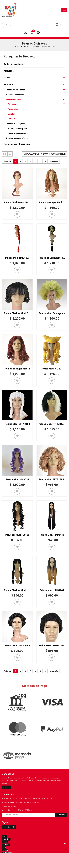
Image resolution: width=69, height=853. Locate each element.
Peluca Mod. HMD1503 (17, 257)
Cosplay (11, 114)
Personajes (13, 109)
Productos (24, 46)
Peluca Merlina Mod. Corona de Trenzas (25, 313)
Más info (6, 787)
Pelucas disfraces (48, 46)
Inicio (16, 46)
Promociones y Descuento (17, 144)
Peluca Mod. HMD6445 (52, 534)
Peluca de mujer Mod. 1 (17, 368)
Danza (7, 77)
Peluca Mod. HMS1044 (52, 590)
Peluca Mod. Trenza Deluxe (18, 202)
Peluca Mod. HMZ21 (52, 368)
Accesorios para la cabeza (17, 133)
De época (12, 104)
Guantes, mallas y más (15, 124)
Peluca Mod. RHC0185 (17, 534)
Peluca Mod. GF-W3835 (51, 645)
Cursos (5, 850)
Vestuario (35, 46)
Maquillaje (9, 71)
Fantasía (11, 119)
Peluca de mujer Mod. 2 (51, 202)
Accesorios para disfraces (17, 138)
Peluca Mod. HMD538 (17, 479)
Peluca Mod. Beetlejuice (52, 313)
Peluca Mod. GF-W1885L (52, 479)
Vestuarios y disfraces (15, 90)
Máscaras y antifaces (15, 95)
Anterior (7, 161)
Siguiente (54, 161)
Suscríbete (61, 815)
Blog (4, 847)
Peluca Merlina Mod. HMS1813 (20, 590)
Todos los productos (14, 64)
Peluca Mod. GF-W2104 (17, 424)
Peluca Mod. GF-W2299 (17, 645)
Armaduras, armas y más (16, 129)
